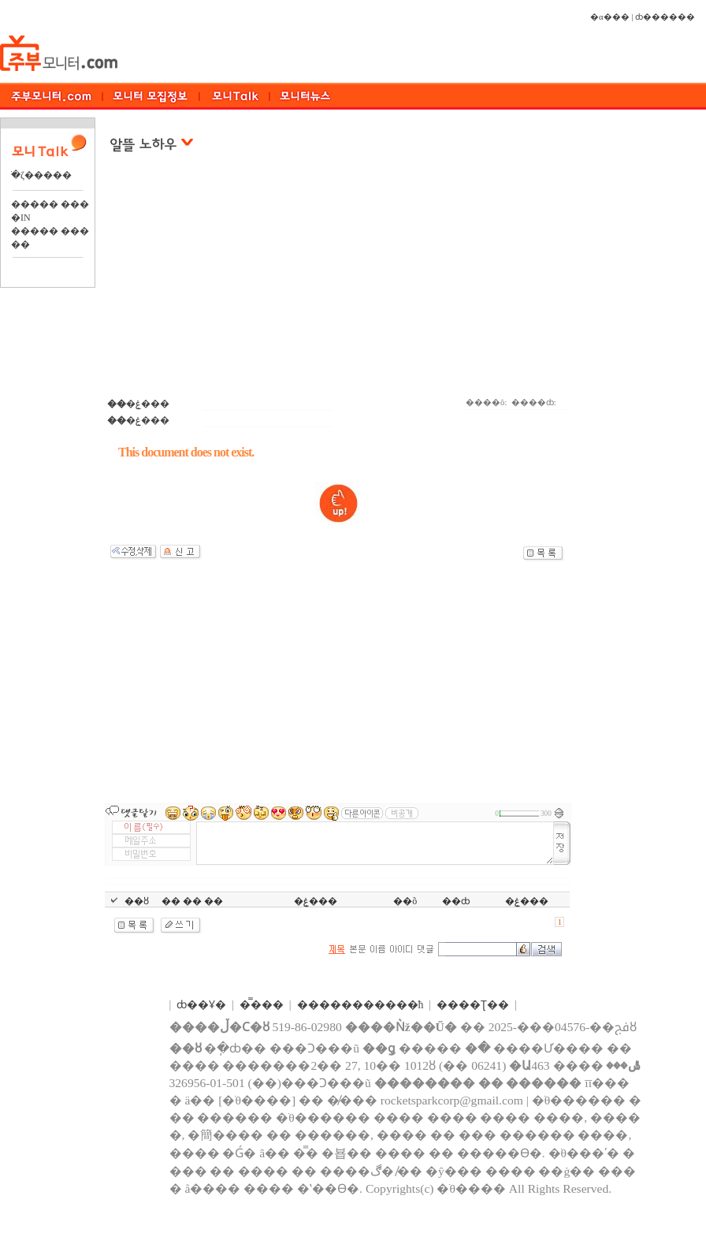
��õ (405, 901)
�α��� (610, 17)
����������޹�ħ (360, 1005)
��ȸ (456, 901)
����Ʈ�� (473, 1005)
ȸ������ (665, 17)
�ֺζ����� (41, 175)
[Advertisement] (339, 283)
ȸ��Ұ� (201, 1005)
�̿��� (262, 1005)
